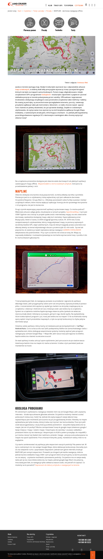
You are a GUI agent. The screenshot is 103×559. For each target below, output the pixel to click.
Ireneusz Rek (82, 82)
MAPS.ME (21, 191)
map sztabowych (22, 89)
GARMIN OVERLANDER (72, 230)
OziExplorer (46, 94)
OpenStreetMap (72, 212)
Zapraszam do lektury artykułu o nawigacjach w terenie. (57, 465)
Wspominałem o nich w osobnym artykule (54, 184)
